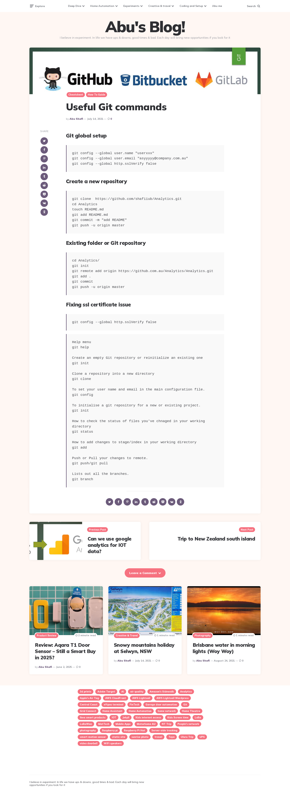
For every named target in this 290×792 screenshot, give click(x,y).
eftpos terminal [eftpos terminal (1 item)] (113, 704)
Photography (203, 635)
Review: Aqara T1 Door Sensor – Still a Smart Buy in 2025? (65, 651)
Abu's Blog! (145, 27)
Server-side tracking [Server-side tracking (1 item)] (164, 730)
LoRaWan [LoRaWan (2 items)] (86, 723)
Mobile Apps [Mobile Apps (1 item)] (123, 723)
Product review (46, 635)
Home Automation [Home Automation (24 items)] (140, 710)
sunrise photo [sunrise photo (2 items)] (139, 736)
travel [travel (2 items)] (158, 736)
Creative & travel (159, 6)
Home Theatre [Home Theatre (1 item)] (191, 710)
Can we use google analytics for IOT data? (109, 545)
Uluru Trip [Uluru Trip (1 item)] (187, 736)
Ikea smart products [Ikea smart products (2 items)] (92, 717)
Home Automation (102, 6)
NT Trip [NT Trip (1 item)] (166, 723)
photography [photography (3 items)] (88, 730)
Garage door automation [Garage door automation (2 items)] (161, 704)
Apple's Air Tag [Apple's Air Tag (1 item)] (89, 698)
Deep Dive (74, 6)
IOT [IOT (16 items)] (114, 717)
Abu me (217, 6)
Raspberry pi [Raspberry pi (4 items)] (110, 730)
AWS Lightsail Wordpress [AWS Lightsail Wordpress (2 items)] (172, 698)
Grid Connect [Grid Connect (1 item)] (88, 710)
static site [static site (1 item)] (118, 736)
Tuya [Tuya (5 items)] (171, 736)
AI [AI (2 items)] (122, 691)
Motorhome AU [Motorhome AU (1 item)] (146, 723)
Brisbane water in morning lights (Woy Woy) (224, 648)
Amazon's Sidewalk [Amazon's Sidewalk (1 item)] (162, 691)
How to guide (96, 94)
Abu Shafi (76, 118)
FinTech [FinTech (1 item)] (134, 704)
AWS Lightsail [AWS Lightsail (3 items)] (141, 698)
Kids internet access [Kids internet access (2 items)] (148, 717)
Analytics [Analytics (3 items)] (186, 691)
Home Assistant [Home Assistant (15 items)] (112, 710)
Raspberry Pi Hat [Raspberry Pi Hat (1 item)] (134, 730)
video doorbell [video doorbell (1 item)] (88, 743)
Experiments (131, 6)
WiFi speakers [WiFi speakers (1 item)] (113, 743)
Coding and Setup (191, 6)
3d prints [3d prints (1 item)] (85, 691)
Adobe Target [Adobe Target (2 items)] (106, 691)
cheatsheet (75, 94)
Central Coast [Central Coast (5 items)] (88, 704)
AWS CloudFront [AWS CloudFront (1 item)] (115, 698)
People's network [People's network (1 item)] (188, 723)
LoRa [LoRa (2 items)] (198, 717)
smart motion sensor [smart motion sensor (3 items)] (93, 736)
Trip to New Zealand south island (216, 539)
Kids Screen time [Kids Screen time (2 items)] (177, 717)
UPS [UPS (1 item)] (202, 736)
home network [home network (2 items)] (167, 710)
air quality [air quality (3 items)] (136, 691)
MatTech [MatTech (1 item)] (103, 723)
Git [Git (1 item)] (185, 704)
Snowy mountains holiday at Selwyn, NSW (144, 648)
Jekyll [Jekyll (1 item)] (125, 717)
